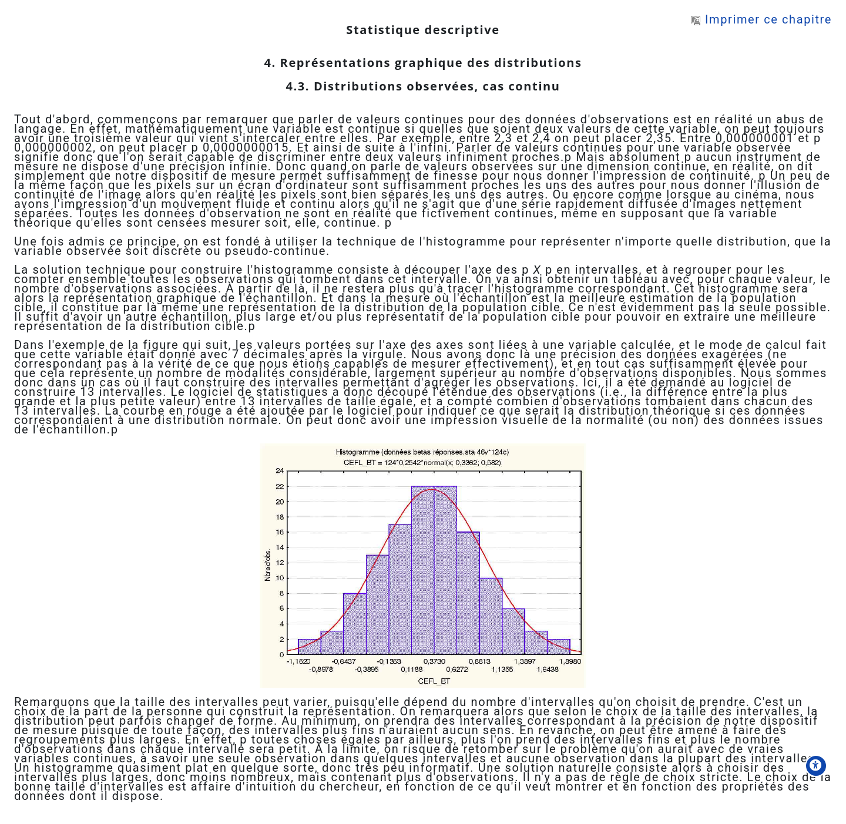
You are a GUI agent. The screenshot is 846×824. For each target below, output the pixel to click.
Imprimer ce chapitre (761, 19)
